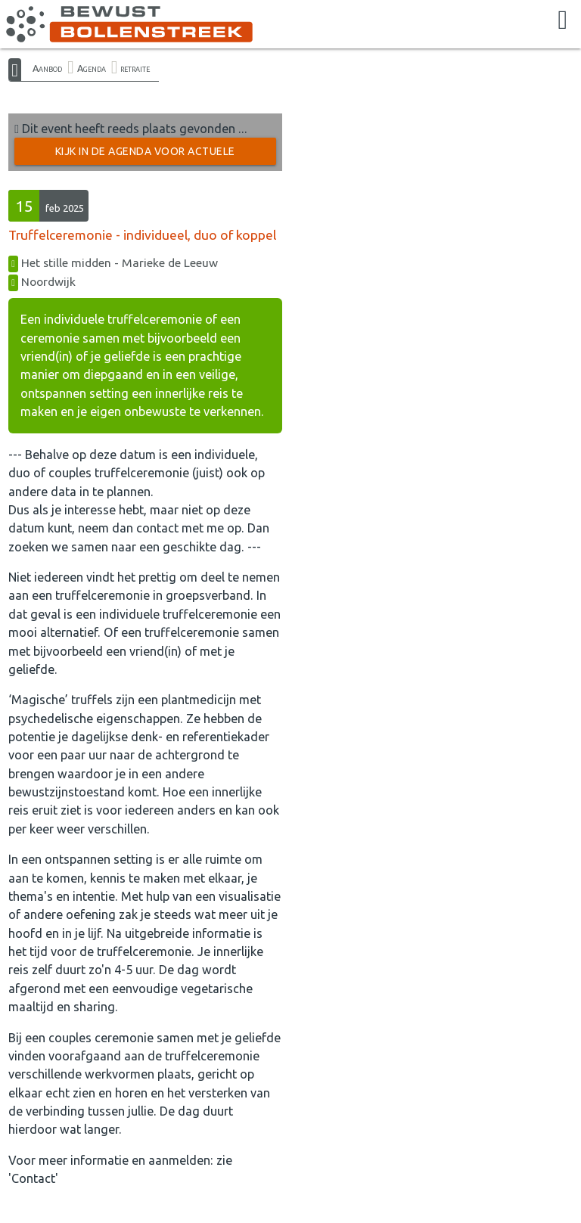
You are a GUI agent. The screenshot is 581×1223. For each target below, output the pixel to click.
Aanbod (47, 68)
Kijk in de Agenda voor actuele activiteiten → (145, 155)
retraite (135, 68)
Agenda (91, 68)
